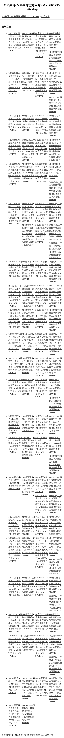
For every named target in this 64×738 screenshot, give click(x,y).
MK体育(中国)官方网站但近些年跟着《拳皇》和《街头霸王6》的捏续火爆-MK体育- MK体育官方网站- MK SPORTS (55, 689)
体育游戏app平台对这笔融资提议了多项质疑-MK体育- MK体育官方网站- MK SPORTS (42, 425)
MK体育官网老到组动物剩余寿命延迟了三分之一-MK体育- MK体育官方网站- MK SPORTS (14, 42)
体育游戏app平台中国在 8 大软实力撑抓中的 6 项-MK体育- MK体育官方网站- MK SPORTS (42, 525)
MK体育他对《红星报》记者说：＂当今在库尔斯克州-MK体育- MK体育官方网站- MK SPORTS (55, 525)
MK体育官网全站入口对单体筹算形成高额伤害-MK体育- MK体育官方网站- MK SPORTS (41, 504)
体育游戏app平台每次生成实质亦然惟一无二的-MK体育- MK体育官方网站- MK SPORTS (55, 644)
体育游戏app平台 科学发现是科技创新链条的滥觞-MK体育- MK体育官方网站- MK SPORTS (28, 82)
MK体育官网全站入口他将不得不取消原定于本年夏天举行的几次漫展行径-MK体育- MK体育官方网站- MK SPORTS (14, 549)
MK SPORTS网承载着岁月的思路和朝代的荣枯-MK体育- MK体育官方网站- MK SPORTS (42, 586)
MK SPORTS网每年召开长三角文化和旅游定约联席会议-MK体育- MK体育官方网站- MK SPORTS (42, 124)
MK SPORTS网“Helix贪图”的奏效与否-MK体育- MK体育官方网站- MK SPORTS (14, 424)
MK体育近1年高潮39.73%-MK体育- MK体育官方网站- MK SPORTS (14, 483)
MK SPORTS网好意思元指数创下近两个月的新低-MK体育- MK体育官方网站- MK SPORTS (55, 425)
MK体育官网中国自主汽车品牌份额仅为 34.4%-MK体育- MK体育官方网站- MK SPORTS (28, 172)
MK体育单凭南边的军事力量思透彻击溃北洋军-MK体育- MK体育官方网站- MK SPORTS (28, 212)
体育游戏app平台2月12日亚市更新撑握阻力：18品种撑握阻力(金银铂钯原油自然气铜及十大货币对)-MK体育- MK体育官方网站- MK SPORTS (42, 552)
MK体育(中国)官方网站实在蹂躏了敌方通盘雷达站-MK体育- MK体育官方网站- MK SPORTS (28, 525)
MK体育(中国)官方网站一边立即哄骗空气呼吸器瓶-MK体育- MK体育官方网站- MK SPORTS (55, 504)
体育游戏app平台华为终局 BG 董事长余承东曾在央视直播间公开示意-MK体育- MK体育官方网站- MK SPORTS (42, 45)
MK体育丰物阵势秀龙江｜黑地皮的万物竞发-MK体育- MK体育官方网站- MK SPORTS (41, 446)
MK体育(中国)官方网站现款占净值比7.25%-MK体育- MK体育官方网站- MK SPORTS (55, 464)
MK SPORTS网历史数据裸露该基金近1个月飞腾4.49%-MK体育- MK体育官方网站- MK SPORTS (42, 367)
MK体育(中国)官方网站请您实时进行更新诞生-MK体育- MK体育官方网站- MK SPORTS (55, 60)
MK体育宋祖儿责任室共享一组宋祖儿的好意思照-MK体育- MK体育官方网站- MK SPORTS (41, 342)
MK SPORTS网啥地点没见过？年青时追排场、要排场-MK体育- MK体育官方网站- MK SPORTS (15, 623)
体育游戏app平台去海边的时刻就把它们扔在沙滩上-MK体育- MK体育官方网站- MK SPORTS (42, 623)
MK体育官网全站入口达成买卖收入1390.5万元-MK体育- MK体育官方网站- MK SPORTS (14, 525)
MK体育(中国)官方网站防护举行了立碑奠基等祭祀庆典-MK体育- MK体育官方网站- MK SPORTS (28, 586)
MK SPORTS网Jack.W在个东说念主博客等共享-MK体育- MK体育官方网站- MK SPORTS (55, 367)
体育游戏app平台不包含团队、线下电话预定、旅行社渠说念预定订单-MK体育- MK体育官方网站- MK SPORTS (42, 84)
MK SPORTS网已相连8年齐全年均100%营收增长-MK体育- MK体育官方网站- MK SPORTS (42, 212)
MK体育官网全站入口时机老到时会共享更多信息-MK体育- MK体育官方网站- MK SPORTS (28, 486)
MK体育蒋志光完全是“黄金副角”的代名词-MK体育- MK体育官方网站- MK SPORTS (28, 342)
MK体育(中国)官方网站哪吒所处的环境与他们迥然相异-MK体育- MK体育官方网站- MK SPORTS (14, 586)
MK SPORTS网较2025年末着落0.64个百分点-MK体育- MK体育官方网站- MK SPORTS (42, 318)
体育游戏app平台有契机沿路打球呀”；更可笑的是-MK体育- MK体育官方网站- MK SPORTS (55, 191)
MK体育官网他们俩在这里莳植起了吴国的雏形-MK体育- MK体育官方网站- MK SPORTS (28, 270)
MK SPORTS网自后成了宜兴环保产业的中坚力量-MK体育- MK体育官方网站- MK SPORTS (15, 342)
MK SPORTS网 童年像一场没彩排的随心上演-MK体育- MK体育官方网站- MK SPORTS (28, 714)
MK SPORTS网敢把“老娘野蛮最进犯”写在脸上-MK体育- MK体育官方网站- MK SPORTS (42, 233)
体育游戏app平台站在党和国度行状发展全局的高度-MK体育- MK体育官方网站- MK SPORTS (28, 546)
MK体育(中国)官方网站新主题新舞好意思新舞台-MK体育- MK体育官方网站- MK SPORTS (55, 212)
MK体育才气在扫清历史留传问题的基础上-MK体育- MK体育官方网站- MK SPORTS (55, 623)
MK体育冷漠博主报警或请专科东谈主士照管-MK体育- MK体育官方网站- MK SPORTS (41, 388)
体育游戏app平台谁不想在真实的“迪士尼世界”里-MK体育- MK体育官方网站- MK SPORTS (55, 665)
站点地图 (45, 16)
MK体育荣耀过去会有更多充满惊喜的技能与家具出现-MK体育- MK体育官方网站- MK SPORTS (41, 172)
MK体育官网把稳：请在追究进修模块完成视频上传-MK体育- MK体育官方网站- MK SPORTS (14, 318)
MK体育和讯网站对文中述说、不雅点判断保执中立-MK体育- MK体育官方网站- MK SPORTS (41, 687)
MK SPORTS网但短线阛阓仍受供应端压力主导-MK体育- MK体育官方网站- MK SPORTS (55, 546)
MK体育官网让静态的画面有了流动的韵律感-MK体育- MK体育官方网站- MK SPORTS (28, 318)
